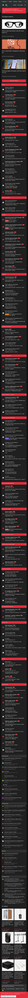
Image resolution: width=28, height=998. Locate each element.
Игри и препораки (9, 625)
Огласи (3, 658)
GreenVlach (15, 712)
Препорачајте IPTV (9, 540)
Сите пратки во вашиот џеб (10, 472)
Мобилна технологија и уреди (8, 544)
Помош (22, 988)
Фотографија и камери (10, 519)
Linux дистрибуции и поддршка (11, 336)
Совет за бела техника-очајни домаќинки (13, 261)
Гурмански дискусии (9, 707)
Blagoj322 (19, 193)
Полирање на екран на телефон (10, 832)
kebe (18, 339)
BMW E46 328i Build (9, 718)
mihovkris (15, 106)
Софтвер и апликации (6, 326)
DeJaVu (13, 248)
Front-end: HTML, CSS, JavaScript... (12, 427)
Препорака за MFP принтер (10, 235)
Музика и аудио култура (10, 700)
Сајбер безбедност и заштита (8, 394)
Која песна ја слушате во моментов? (12, 703)
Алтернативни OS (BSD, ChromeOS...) (12, 348)
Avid (24, 158)
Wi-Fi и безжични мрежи (10, 364)
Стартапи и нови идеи (9, 155)
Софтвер (4, 274)
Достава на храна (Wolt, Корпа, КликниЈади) (14, 129)
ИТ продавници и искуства (7, 606)
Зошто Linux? (8, 339)
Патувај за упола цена (9, 731)
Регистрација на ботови (10, 287)
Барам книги (7, 588)
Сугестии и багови (9, 102)
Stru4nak (23, 361)
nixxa (20, 641)
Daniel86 (24, 612)
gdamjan (12, 368)
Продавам (7, 676)
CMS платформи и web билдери (11, 284)
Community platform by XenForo (13, 985)
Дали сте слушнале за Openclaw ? (12, 496)
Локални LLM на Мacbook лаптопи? (12, 503)
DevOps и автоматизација (10, 449)
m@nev (13, 432)
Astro (14, 221)
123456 (16, 140)
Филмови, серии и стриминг (11, 694)
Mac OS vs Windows (9, 345)
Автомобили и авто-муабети (11, 715)
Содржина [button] (4, 1)
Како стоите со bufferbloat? (10, 361)
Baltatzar (20, 635)
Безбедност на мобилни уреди (11, 410)
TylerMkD (14, 490)
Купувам (7, 669)
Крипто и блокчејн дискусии (11, 200)
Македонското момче (16, 390)
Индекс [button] (20, 1)
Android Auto (7, 559)
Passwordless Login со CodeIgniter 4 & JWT (15, 438)
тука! (4, 11)
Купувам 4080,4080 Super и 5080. (12, 672)
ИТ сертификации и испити (11, 591)
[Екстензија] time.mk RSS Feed (13, 314)
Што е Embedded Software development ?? (13, 445)
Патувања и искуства (9, 728)
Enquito (11, 530)
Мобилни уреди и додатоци (12, 881)
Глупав (21, 345)
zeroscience (12, 401)
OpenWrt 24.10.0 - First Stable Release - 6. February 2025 (16, 367)
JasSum (15, 351)
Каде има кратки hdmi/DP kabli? (13, 529)
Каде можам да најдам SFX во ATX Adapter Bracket (14, 840)
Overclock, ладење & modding (11, 238)
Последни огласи (5, 876)
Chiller (13, 130)
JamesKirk (15, 187)
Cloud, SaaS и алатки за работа (11, 303)
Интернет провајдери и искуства (12, 149)
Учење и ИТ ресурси (6, 568)
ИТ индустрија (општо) (9, 143)
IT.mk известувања (9, 94)
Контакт (3, 988)
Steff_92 (13, 315)
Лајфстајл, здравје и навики (11, 721)
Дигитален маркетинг (9, 168)
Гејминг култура (8, 650)
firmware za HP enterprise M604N (11, 293)
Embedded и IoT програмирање (11, 442)
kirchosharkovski (13, 322)
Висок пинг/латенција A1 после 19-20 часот (14, 389)
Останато (7, 190)
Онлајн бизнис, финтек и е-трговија (12, 161)
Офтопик (4, 850)
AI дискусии (7, 486)
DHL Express (7, 193)
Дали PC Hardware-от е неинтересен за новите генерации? (15, 810)
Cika (12, 281)
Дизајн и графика (9, 511)
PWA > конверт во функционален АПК (13, 464)
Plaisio (6, 146)
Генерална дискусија (9, 277)
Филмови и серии (8, 697)
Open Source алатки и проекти (11, 311)
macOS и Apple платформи (10, 342)
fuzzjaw (23, 647)
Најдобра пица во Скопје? (10, 710)
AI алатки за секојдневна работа (12, 493)
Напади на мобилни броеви (10, 413)
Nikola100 (15, 497)
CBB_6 (12, 229)
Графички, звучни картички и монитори (13, 224)
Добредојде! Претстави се (10, 109)
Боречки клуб (8, 747)
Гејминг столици (8, 641)
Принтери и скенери (9, 232)
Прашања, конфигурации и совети (12, 386)
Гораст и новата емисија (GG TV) (12, 653)
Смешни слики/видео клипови (11, 737)
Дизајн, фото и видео (6, 508)
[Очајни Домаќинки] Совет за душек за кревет (14, 724)
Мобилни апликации (9, 297)
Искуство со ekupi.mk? (9, 612)
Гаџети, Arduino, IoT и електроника (12, 258)
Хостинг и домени (8, 176)
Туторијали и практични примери (12, 571)
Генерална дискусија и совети (11, 609)
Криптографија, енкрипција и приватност (13, 404)
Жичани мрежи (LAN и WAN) (11, 358)
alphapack (13, 123)
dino (13, 173)
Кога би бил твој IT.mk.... (10, 105)
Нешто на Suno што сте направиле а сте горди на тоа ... (14, 866)
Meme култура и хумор (10, 734)
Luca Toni (15, 654)
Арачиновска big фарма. (10, 210)
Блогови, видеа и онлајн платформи (12, 183)
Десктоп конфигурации (12, 885)
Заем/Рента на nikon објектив (11, 522)
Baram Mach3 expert (9, 479)
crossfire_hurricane (15, 629)
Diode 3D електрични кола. (10, 306)
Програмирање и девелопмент (8, 417)
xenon (14, 383)
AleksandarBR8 (21, 718)
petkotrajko (13, 255)
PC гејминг (7, 638)
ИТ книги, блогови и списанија (11, 585)
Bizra (13, 263)
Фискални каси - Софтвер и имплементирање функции (16, 321)
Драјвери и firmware (9, 290)
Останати (7, 476)
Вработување (8, 661)
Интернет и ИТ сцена (6, 134)
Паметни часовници (9, 565)
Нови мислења (5, 756)
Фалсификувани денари (10, 601)
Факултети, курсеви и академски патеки (13, 579)
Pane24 (22, 210)
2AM (23, 413)
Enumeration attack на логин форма (11, 836)
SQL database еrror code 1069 (11, 458)
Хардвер (4, 214)
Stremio (6, 140)
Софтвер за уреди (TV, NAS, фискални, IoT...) (14, 318)
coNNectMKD (15, 466)
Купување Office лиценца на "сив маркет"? (12, 814)
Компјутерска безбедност (10, 397)
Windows (7, 329)
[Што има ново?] (25, 5)
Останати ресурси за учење (10, 598)
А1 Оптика (7, 152)
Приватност (18, 988)
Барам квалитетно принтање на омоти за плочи (15, 514)
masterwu (22, 540)
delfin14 (11, 333)
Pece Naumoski (14, 294)
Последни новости (7, 16)
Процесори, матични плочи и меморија (13, 217)
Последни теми (5, 803)
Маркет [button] (10, 1)
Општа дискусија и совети (10, 420)
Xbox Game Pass (8, 635)
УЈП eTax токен (8, 407)
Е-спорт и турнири (8, 644)
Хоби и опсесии (8, 741)
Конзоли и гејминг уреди (10, 632)
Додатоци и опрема (9, 561)
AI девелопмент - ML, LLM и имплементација (14, 500)
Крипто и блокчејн (6, 197)
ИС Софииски (8, 582)
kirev (13, 165)
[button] (3, 5)
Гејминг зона (4, 622)
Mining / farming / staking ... (10, 207)
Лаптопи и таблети (9, 251)
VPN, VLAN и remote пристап (11, 371)
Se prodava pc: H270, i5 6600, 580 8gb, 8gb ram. (14, 883)
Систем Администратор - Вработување (13, 664)
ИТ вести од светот (9, 119)
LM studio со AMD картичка (10, 574)
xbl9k (13, 680)
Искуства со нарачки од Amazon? (10, 793)
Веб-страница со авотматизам (11, 158)
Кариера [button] (15, 1)
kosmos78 (14, 473)
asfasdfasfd (15, 146)
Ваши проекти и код (9, 469)
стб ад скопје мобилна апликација (11, 827)
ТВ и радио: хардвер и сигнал (11, 537)
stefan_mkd (15, 504)
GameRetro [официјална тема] (11, 186)
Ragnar (11, 725)
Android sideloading (9, 300)
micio (23, 235)
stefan (23, 287)
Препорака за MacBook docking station (13, 254)
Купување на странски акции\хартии (12, 164)
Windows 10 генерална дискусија (12, 332)
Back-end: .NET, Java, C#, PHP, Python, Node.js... (14, 435)
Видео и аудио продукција (10, 526)
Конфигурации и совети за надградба (13, 244)
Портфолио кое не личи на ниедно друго (13, 430)
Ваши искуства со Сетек (10, 618)
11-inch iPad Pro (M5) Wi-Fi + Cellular (12, 679)
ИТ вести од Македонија (10, 126)
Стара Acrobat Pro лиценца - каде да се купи (14, 280)
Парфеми (7, 744)
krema (15, 112)
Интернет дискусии (9, 137)
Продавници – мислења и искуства (12, 615)
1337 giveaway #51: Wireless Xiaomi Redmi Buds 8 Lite (16, 97)
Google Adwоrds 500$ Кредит (11, 171)
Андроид (7, 351)
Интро (3, 84)
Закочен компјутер (11, 220)
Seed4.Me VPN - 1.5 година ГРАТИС (12, 374)
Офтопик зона (5, 684)
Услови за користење (10, 988)
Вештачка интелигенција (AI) (8, 483)
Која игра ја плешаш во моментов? (12, 628)
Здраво (6, 112)
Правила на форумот (9, 87)
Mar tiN (11, 665)
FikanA (18, 241)
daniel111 (23, 479)
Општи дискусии (8, 687)
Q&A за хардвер (8, 266)
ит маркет (5, 906)
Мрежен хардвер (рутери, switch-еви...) (13, 379)
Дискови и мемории (12, 903)
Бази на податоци (8, 455)
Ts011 (13, 551)
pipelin (11, 691)
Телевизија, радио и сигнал (7, 534)
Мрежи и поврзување (6, 355)
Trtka (12, 516)
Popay (13, 595)
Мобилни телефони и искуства (11, 547)
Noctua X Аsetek (8, 241)
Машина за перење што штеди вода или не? (14, 750)
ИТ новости (4, 116)
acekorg (13, 270)
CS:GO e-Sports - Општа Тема (11, 647)
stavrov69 (22, 407)
